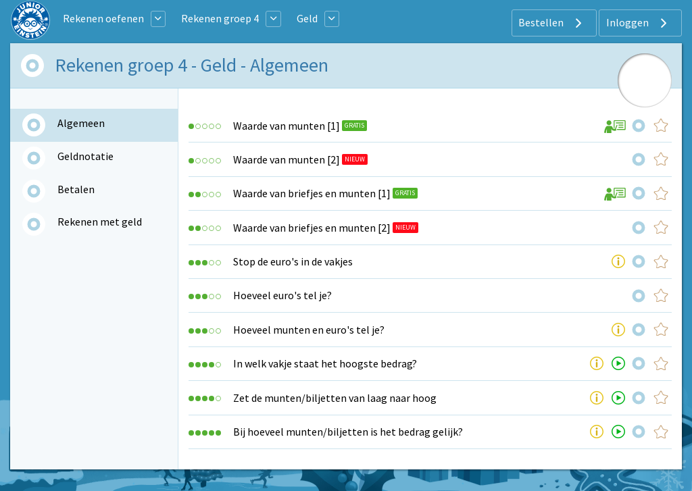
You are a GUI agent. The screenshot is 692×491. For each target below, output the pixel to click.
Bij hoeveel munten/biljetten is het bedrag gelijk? (348, 431)
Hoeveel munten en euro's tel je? (309, 329)
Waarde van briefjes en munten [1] (312, 193)
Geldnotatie (85, 156)
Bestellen (551, 23)
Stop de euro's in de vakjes (293, 261)
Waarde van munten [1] (286, 125)
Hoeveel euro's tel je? (282, 295)
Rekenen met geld (99, 221)
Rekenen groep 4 (220, 18)
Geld (307, 18)
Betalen (76, 189)
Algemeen (81, 123)
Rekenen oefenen (103, 18)
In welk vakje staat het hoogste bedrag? (325, 363)
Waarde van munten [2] (286, 159)
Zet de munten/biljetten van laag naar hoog (335, 398)
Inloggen (638, 23)
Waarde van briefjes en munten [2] (312, 227)
